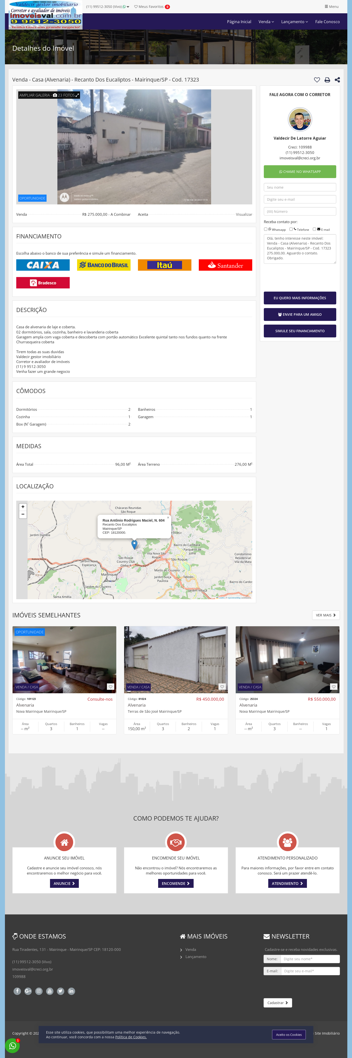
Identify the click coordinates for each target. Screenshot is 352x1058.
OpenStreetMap (234, 598)
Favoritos (149, 6)
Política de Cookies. (131, 1037)
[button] (134, 545)
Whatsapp (279, 230)
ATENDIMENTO (287, 883)
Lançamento (294, 21)
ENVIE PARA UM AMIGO (300, 314)
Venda (266, 21)
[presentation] (301, 277)
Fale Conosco (327, 21)
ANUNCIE (64, 883)
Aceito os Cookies (289, 1034)
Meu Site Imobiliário (323, 1033)
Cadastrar (278, 1002)
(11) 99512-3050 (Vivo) (107, 6)
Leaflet (220, 598)
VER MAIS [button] (326, 615)
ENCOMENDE (176, 883)
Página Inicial (239, 21)
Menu (332, 6)
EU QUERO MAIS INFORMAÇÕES (300, 298)
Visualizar (244, 214)
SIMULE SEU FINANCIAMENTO (300, 331)
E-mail (325, 230)
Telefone (303, 230)
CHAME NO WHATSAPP (300, 171)
